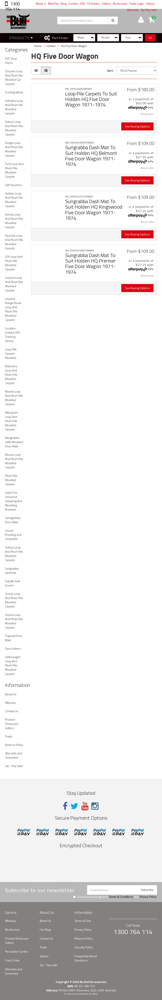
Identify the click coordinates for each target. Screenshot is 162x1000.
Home (38, 46)
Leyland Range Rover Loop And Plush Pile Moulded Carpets (13, 309)
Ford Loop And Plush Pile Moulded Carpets (14, 170)
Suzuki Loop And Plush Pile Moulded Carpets (14, 600)
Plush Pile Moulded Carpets (11, 479)
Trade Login (136, 3)
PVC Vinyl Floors (11, 60)
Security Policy (83, 947)
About (41, 3)
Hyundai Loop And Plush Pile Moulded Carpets (14, 241)
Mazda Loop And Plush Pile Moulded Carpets (14, 397)
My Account (120, 3)
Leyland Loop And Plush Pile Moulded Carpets (14, 283)
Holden (51, 46)
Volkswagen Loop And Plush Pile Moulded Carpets (13, 665)
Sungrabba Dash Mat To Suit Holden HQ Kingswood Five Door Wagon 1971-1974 (93, 209)
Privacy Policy (147, 896)
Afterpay (10, 702)
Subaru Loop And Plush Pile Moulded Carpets (14, 553)
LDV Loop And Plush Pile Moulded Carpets (14, 262)
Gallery (106, 3)
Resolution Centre (16, 951)
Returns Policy (14, 745)
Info (151, 107)
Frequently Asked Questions (85, 958)
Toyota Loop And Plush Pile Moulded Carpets (14, 621)
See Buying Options (137, 126)
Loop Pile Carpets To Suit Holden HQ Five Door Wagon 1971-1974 (91, 99)
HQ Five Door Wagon (74, 46)
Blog (63, 3)
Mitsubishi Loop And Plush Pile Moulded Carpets (11, 421)
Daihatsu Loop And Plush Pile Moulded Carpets (14, 106)
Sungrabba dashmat (12, 570)
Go (150, 37)
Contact (73, 3)
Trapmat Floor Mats (13, 638)
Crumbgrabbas (14, 92)
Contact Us (11, 711)
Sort (110, 70)
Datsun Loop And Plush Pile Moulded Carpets (14, 128)
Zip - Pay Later (14, 766)
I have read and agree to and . (115, 897)
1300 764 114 (12, 6)
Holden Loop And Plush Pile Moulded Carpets (14, 199)
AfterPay (53, 3)
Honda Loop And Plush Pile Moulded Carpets (14, 220)
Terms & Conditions (121, 896)
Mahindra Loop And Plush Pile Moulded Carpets (11, 374)
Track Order (12, 960)
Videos (150, 3)
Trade (8, 736)
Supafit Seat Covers (12, 583)
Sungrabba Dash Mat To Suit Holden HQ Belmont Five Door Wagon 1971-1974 (91, 155)
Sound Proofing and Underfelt (13, 534)
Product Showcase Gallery (11, 723)
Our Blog (45, 929)
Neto (95, 994)
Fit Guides (93, 3)
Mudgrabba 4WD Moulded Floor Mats (14, 442)
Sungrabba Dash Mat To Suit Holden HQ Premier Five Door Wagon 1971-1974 (90, 263)
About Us (10, 694)
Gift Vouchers (13, 185)
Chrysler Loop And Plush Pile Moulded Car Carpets (14, 77)
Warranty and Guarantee (13, 755)
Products (21, 38)
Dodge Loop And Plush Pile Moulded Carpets (14, 149)
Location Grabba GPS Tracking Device (12, 334)
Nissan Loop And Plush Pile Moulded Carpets (14, 460)
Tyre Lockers (13, 648)
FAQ (82, 3)
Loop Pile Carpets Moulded (11, 353)
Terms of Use (82, 920)
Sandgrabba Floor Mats (12, 520)
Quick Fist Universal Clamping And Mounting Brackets (13, 501)
